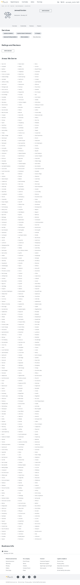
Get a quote (43, 568)
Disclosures (60, 568)
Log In (72, 2)
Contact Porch (26, 568)
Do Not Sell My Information (63, 570)
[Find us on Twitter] (29, 577)
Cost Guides (25, 2)
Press (24, 570)
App (58, 2)
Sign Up (62, 2)
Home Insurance (10, 561)
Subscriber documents (63, 565)
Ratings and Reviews (11, 45)
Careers (25, 565)
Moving (7, 565)
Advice (32, 2)
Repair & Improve (15, 2)
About (24, 563)
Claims (7, 568)
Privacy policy (60, 563)
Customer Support (45, 561)
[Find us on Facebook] (18, 577)
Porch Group (26, 561)
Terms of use (60, 561)
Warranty (8, 563)
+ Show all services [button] (37, 37)
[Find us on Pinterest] (23, 577)
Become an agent (44, 563)
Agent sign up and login (46, 565)
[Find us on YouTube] (35, 577)
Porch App (39, 2)
